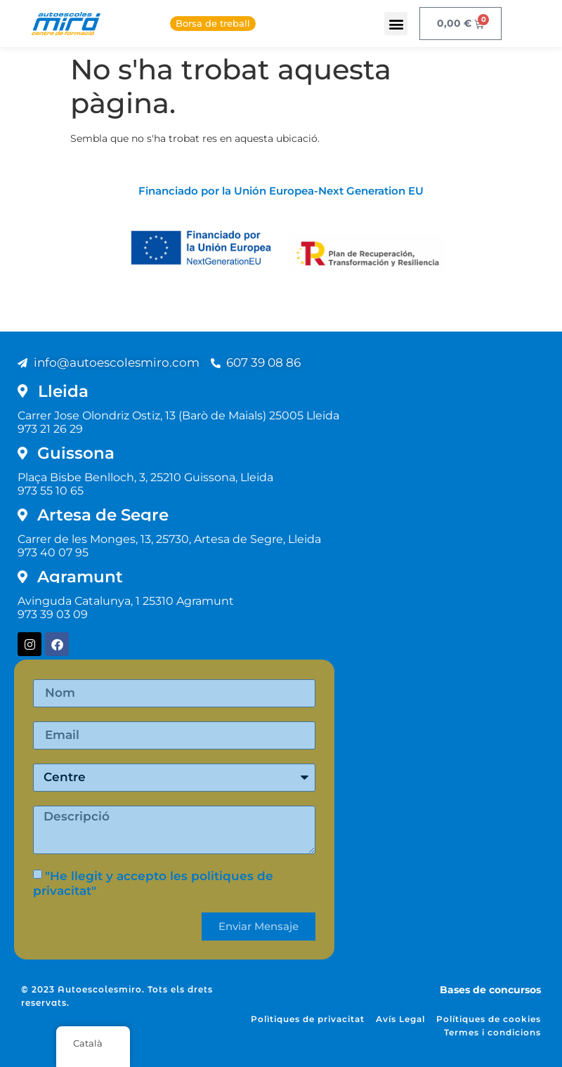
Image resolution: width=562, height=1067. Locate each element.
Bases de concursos (490, 989)
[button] (395, 23)
